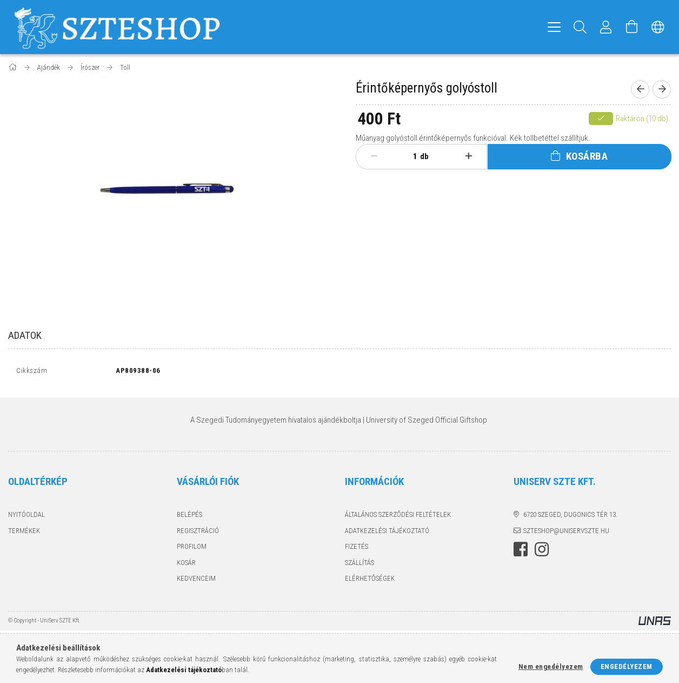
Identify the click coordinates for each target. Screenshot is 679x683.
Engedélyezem (627, 666)
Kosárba (587, 156)
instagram (542, 552)
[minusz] (373, 156)
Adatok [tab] (25, 335)
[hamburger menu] (554, 27)
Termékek (24, 533)
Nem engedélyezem (550, 666)
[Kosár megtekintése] (632, 27)
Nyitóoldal (26, 517)
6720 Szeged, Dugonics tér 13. (570, 517)
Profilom (192, 549)
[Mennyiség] (409, 156)
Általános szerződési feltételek (398, 517)
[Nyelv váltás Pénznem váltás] (658, 27)
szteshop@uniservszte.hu (566, 533)
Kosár (186, 565)
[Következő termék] (662, 89)
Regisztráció (198, 533)
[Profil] (606, 27)
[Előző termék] (640, 89)
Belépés (189, 517)
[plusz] (469, 156)
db (424, 156)
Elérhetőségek (370, 581)
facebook (521, 552)
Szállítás (359, 565)
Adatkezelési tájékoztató (387, 533)
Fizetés (356, 549)
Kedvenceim (196, 581)
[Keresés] (580, 27)
